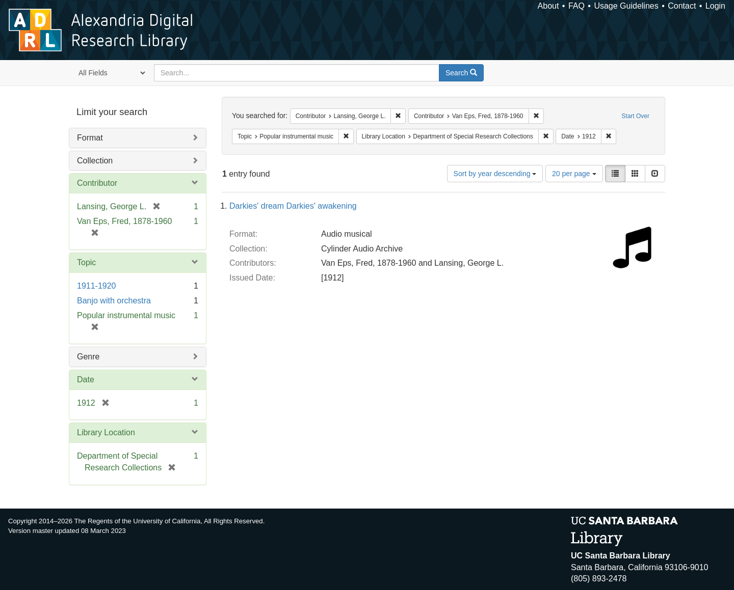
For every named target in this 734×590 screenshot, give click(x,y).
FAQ (576, 6)
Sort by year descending (495, 174)
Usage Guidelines (626, 6)
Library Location (106, 432)
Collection (95, 160)
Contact (682, 6)
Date (85, 379)
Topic (86, 262)
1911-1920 (96, 286)
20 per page (574, 174)
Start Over (635, 116)
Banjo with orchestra (114, 300)
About (548, 6)
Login (715, 6)
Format (90, 137)
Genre (88, 356)
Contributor (97, 183)
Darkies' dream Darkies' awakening (293, 206)
